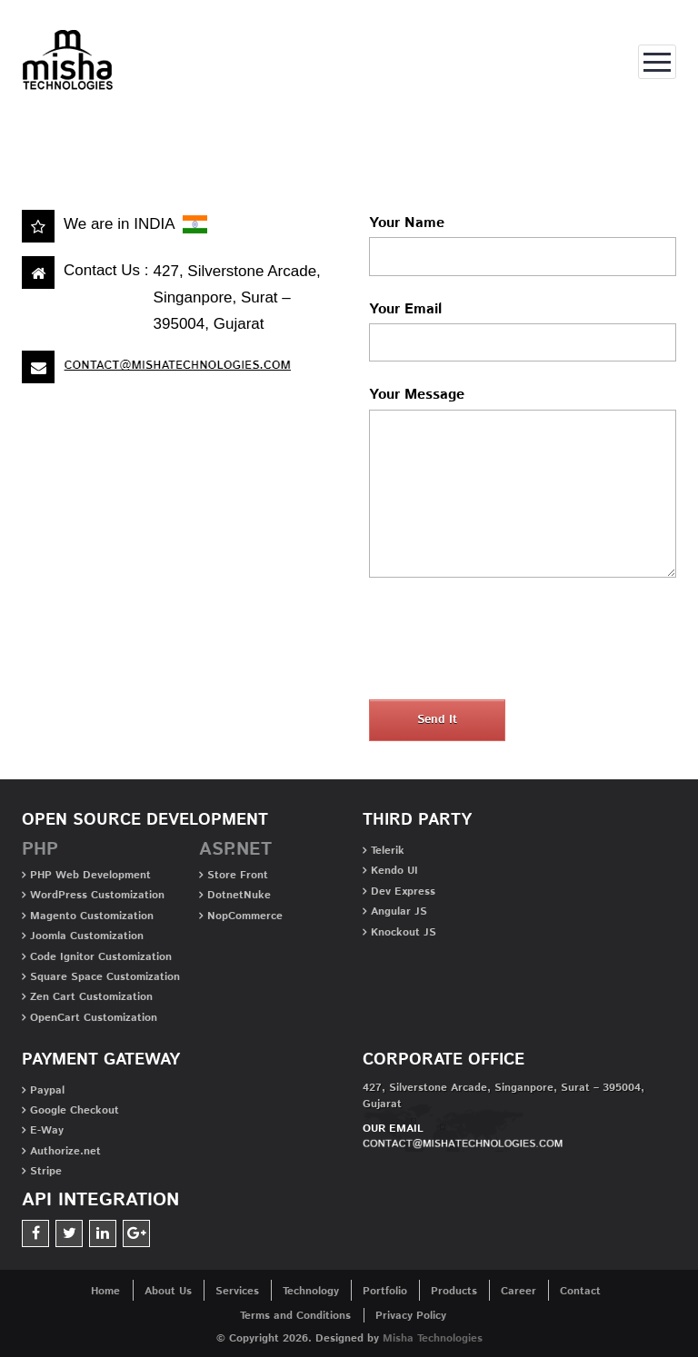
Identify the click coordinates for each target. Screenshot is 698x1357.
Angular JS (399, 911)
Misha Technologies (433, 1338)
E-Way (47, 1130)
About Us (168, 1291)
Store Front (237, 875)
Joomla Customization (87, 936)
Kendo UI (394, 870)
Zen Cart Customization (91, 997)
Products (454, 1291)
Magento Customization (92, 916)
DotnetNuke (239, 895)
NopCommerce (245, 916)
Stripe (46, 1171)
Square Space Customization (105, 977)
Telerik (387, 850)
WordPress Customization (97, 895)
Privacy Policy (410, 1315)
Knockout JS (403, 932)
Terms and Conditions (295, 1315)
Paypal (47, 1090)
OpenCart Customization (93, 1017)
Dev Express (403, 891)
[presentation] (507, 642)
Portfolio (385, 1291)
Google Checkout (74, 1110)
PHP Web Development (90, 875)
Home (51, 117)
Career (518, 1291)
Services (237, 1291)
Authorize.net (65, 1151)
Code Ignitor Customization (101, 957)
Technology (311, 1291)
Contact (580, 1291)
